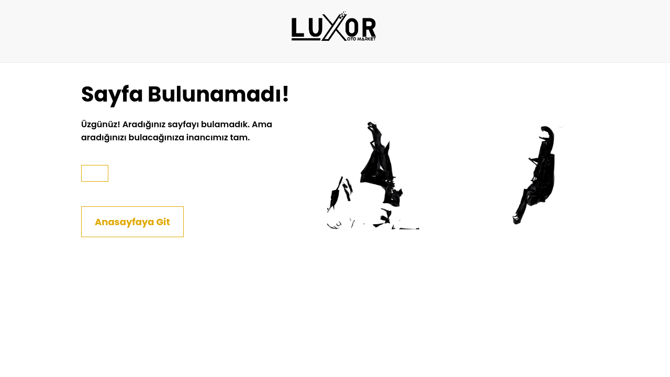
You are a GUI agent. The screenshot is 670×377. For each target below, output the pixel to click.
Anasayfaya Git (132, 221)
